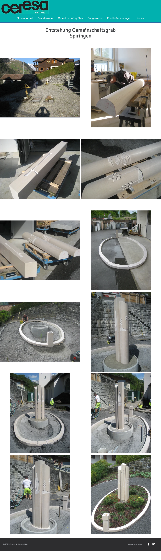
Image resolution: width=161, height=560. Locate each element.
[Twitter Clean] (153, 544)
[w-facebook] (148, 544)
